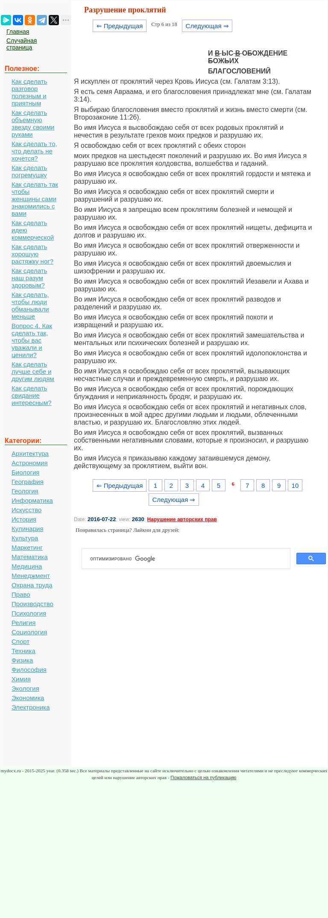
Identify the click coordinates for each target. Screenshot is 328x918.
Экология (25, 688)
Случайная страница (21, 44)
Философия (29, 669)
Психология (29, 613)
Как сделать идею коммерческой (33, 230)
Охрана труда (32, 585)
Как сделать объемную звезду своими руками (33, 123)
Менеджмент (31, 575)
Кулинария (28, 528)
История (24, 519)
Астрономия (30, 462)
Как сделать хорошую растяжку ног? (32, 254)
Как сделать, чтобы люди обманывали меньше (30, 305)
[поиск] (189, 559)
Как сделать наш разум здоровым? (29, 278)
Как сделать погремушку (29, 171)
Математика (30, 556)
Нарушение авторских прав (182, 519)
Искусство (26, 509)
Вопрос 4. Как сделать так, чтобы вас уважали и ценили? (32, 340)
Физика (22, 660)
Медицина (27, 566)
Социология (29, 632)
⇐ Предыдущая (120, 25)
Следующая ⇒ (207, 25)
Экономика (28, 697)
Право (21, 594)
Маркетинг (27, 547)
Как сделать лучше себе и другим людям (33, 371)
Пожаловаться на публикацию (203, 777)
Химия (21, 679)
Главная (17, 31)
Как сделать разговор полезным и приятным (29, 92)
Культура (25, 538)
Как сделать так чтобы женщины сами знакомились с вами (35, 199)
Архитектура (30, 453)
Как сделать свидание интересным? (32, 395)
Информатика (32, 500)
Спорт (20, 641)
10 (295, 485)
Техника (23, 650)
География (28, 481)
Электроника (31, 707)
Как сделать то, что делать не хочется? (34, 151)
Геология (25, 491)
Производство (32, 603)
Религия (23, 622)
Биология (25, 472)
